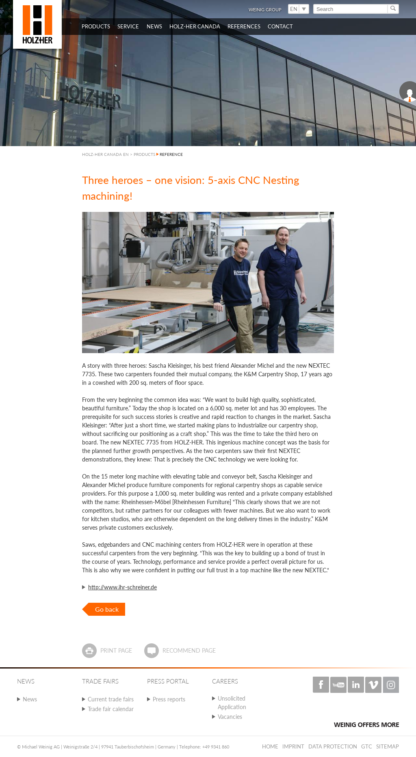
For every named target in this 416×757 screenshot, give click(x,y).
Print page (116, 650)
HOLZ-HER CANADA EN (105, 154)
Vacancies (230, 716)
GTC (366, 746)
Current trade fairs (111, 699)
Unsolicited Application (232, 702)
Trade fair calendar (111, 708)
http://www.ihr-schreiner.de (122, 587)
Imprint (293, 746)
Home (270, 746)
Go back (107, 609)
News (30, 699)
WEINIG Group (265, 9)
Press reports (169, 699)
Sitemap (387, 746)
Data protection (332, 746)
